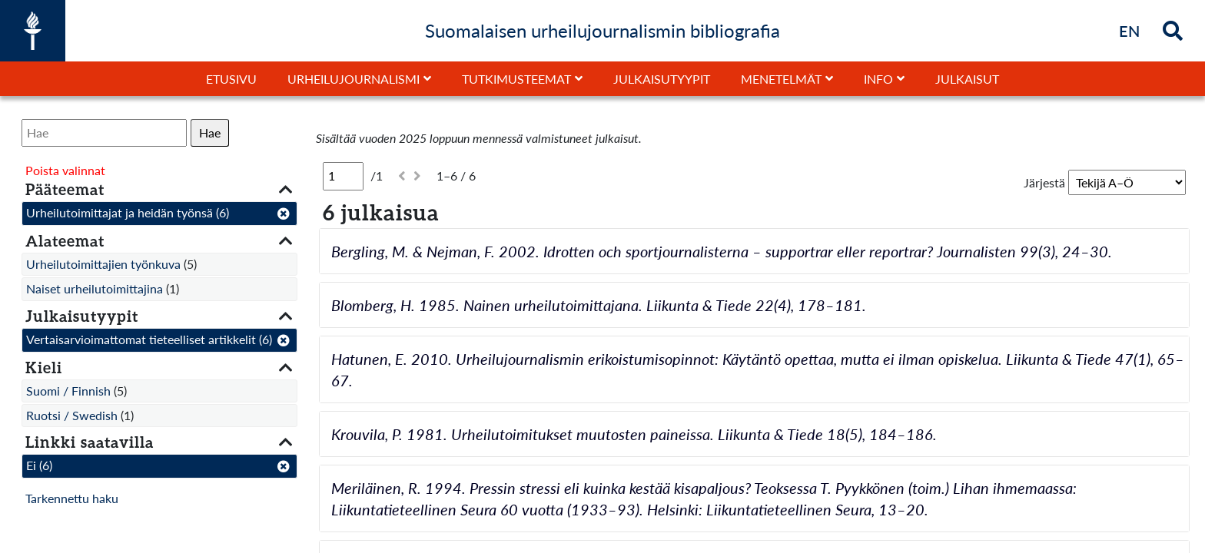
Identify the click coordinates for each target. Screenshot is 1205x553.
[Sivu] (343, 176)
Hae (210, 132)
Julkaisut (967, 78)
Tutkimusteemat (516, 78)
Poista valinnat (65, 170)
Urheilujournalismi (353, 78)
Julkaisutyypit (661, 78)
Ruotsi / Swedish (72, 415)
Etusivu (231, 78)
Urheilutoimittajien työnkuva (103, 264)
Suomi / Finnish (68, 390)
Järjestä (1044, 182)
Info (878, 78)
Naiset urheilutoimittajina (94, 288)
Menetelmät (781, 78)
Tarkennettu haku (71, 498)
